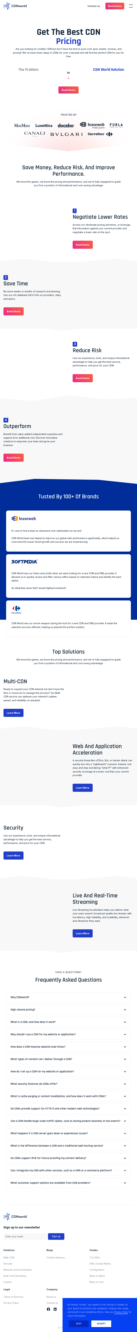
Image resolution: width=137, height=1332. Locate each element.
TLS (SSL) (95, 1257)
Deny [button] (79, 1323)
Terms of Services (13, 1296)
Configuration (97, 1269)
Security (7, 1263)
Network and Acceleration (17, 1269)
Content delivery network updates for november (57, 1257)
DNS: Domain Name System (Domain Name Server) (102, 1263)
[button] (114, 6)
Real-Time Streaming (14, 1275)
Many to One (97, 1282)
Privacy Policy (11, 1302)
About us (51, 1296)
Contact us (94, 6)
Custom (7, 1282)
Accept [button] (101, 1323)
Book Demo (115, 6)
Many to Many (97, 1275)
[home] (15, 6)
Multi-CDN (8, 1257)
